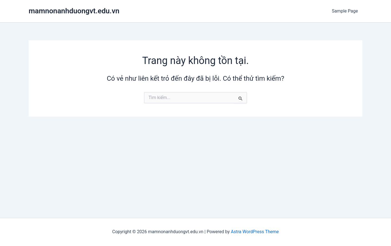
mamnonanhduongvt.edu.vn (74, 11)
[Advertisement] (195, 158)
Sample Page (345, 11)
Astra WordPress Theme (255, 231)
